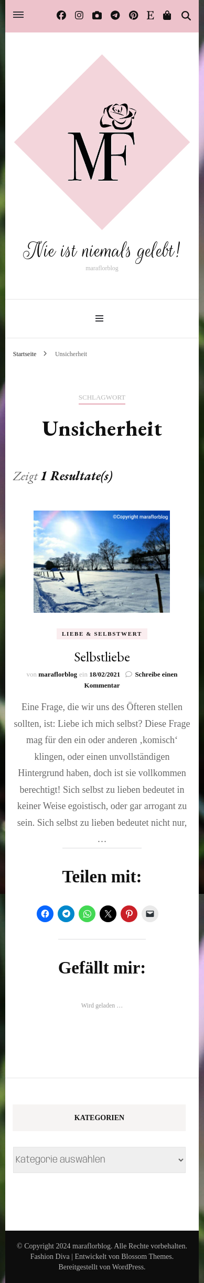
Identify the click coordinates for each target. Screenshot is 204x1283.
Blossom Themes (146, 1256)
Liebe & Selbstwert (102, 634)
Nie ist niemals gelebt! (101, 250)
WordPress (128, 1267)
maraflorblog (57, 674)
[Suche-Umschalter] (186, 16)
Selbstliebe (102, 657)
